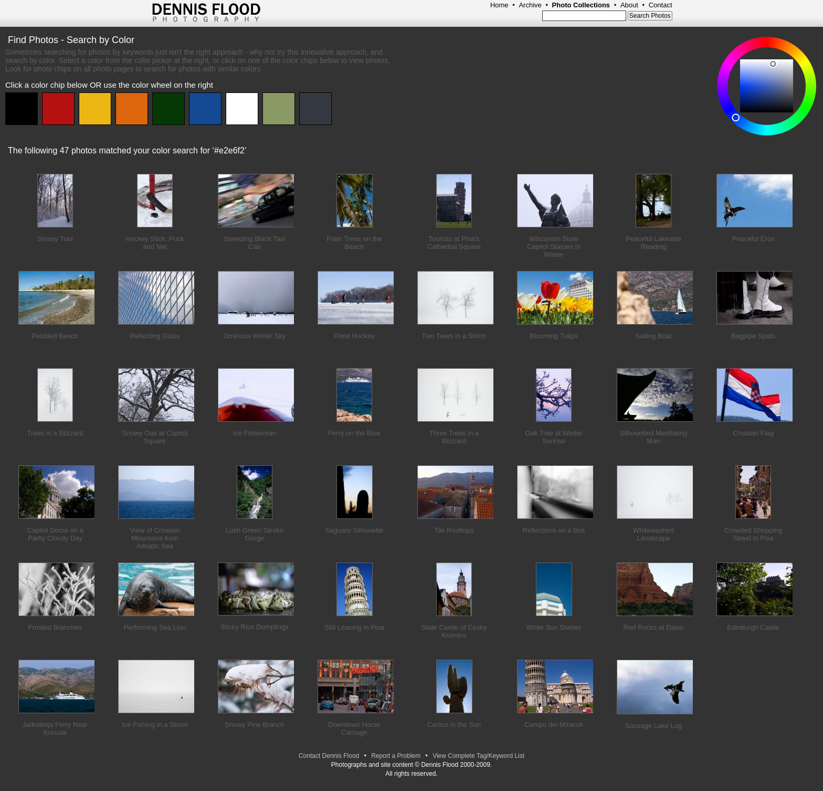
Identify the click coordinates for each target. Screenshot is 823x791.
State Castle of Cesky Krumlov (454, 631)
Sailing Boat (653, 336)
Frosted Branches (55, 627)
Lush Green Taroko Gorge (254, 534)
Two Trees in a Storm (454, 336)
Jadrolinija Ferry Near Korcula (55, 728)
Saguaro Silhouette (354, 530)
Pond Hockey (354, 336)
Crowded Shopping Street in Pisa (753, 534)
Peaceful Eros (753, 239)
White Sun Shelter (554, 627)
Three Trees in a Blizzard (454, 437)
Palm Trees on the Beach (354, 243)
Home (499, 5)
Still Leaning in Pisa (354, 627)
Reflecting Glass (155, 336)
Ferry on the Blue (354, 433)
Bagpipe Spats (753, 336)
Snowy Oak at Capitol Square (154, 437)
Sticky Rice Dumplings (254, 627)
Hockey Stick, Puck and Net (154, 243)
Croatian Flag (753, 433)
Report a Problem (395, 755)
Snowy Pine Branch (254, 724)
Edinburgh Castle (753, 627)
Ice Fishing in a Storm (155, 724)
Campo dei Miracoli (553, 724)
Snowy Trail (54, 239)
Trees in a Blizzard (55, 433)
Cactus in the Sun (454, 724)
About (629, 5)
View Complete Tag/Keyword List (478, 755)
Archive (530, 5)
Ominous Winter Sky (255, 336)
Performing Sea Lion (155, 627)
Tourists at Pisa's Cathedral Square (454, 243)
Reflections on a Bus (553, 530)
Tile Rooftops (454, 530)
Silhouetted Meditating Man (654, 437)
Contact (660, 5)
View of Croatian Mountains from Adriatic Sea (155, 538)
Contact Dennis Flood (329, 755)
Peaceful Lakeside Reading (653, 243)
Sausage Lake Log (653, 726)
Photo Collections (581, 5)
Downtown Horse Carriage (355, 728)
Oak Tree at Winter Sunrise (553, 437)
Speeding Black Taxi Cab (255, 243)
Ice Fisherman (254, 433)
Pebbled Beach (55, 336)
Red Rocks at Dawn (654, 627)
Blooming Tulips (554, 336)
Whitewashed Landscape (653, 534)
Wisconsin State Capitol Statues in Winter (554, 246)
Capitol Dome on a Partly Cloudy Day (55, 534)
